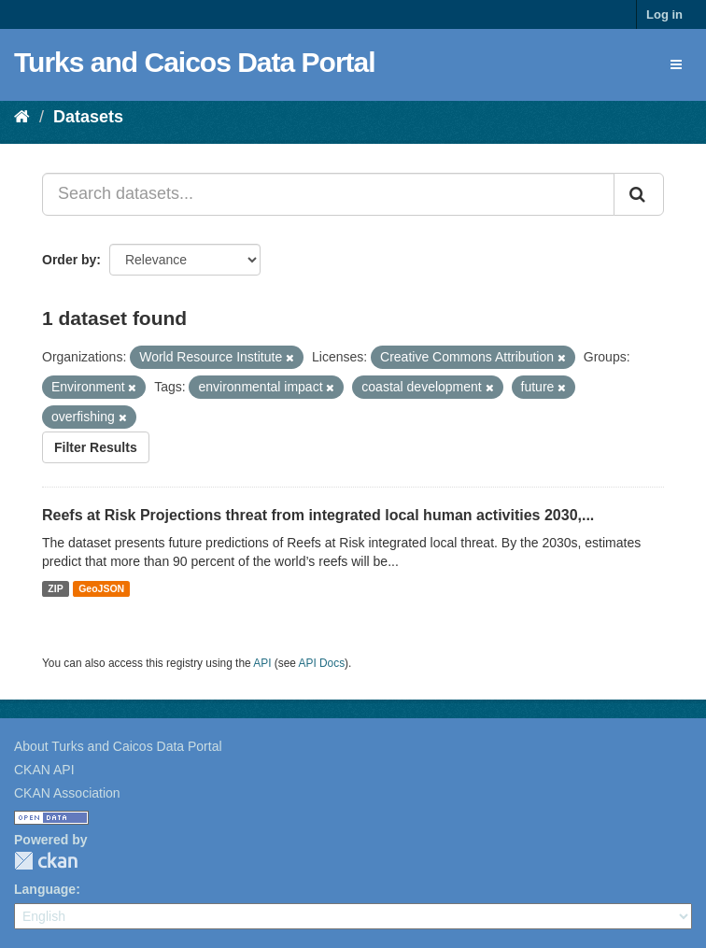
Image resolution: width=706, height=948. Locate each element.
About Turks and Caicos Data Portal (118, 746)
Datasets (88, 116)
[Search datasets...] (328, 194)
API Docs (322, 663)
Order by (69, 259)
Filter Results (95, 447)
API (262, 663)
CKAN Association (67, 792)
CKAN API (44, 769)
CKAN (46, 860)
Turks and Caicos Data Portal (194, 62)
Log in (664, 14)
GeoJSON (101, 588)
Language (45, 889)
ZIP (55, 588)
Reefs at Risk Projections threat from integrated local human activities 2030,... (318, 515)
